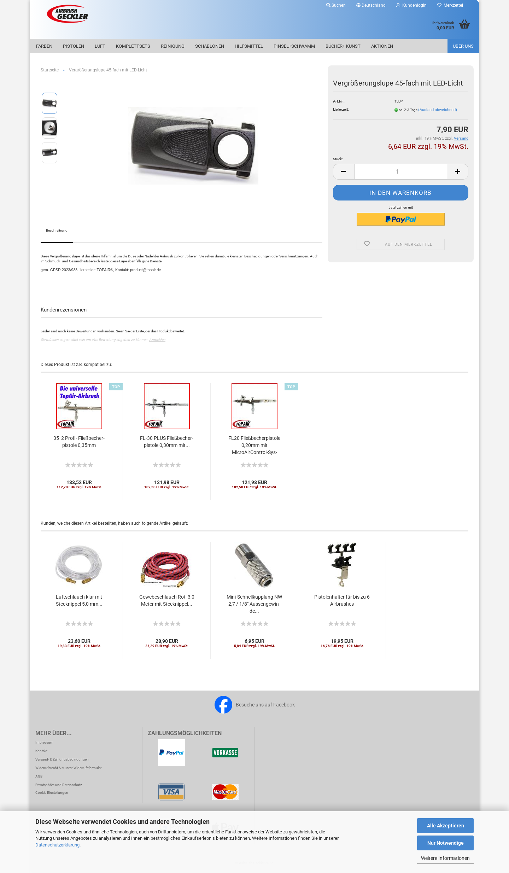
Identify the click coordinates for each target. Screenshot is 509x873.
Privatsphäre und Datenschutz (58, 785)
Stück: (338, 159)
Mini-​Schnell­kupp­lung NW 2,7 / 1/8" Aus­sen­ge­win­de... (254, 604)
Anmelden (157, 340)
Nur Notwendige (445, 843)
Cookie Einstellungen (51, 793)
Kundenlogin (411, 5)
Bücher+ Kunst (343, 46)
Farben (44, 46)
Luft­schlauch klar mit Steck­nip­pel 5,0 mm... (79, 600)
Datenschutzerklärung (57, 845)
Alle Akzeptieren (445, 825)
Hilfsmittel (249, 46)
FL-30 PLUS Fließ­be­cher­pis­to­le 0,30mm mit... (166, 441)
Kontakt (41, 751)
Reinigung (173, 46)
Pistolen (73, 46)
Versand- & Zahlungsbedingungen (62, 759)
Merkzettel (450, 5)
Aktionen (382, 46)
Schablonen (209, 46)
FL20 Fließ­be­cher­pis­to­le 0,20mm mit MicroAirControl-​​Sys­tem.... (254, 445)
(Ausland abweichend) (437, 109)
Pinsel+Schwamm (294, 46)
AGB (38, 776)
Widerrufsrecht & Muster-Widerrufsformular (68, 768)
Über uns (463, 46)
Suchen (336, 5)
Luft (100, 46)
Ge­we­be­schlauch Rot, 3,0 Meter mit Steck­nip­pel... (166, 600)
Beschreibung (57, 230)
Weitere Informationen (445, 858)
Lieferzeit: (341, 109)
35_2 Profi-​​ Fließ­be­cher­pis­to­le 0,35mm (79, 441)
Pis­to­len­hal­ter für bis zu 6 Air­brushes (342, 600)
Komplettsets (133, 46)
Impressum (44, 742)
